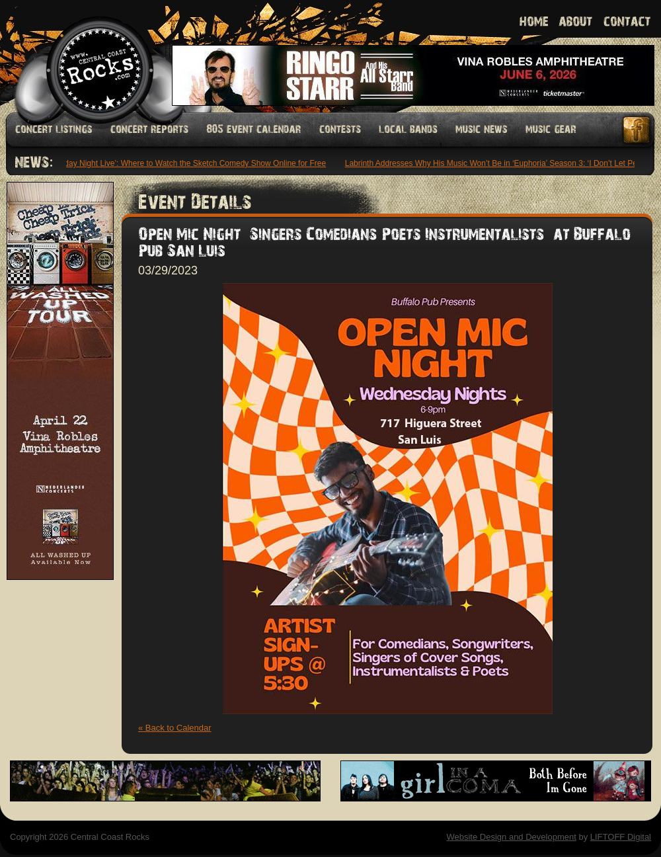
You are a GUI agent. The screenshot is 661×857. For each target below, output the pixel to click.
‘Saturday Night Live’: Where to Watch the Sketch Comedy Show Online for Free (187, 163)
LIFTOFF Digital (620, 837)
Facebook (637, 129)
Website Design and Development (511, 837)
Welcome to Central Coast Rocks (84, 56)
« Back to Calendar (175, 728)
